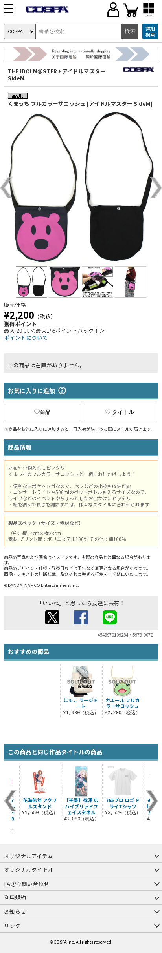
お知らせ (15, 911)
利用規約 (15, 897)
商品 (42, 412)
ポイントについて (26, 337)
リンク (12, 925)
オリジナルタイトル (28, 869)
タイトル (119, 412)
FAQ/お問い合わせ (26, 884)
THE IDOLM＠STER (32, 71)
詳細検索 (150, 31)
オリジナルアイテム (28, 856)
